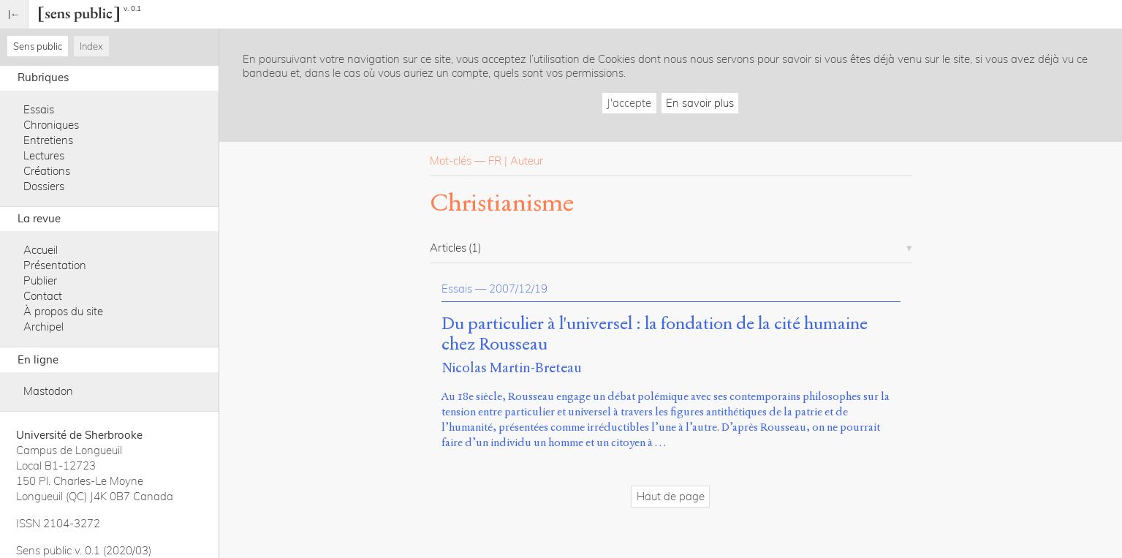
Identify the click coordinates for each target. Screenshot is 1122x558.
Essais (38, 109)
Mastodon (48, 391)
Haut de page (671, 496)
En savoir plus (700, 103)
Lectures (43, 155)
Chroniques (51, 125)
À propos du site (63, 311)
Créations (46, 171)
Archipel (43, 326)
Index (91, 46)
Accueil (40, 250)
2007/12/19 (518, 288)
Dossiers (43, 186)
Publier (40, 280)
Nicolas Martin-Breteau (511, 367)
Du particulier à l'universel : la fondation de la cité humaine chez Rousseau (654, 334)
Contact (42, 296)
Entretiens (48, 140)
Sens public (37, 46)
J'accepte (629, 103)
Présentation (54, 265)
